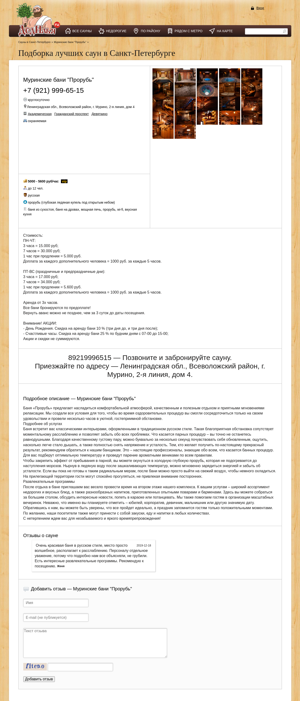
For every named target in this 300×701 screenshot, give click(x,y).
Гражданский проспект (71, 114)
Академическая (40, 114)
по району (150, 31)
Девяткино (100, 114)
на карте (224, 31)
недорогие (116, 31)
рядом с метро (189, 31)
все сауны (82, 31)
